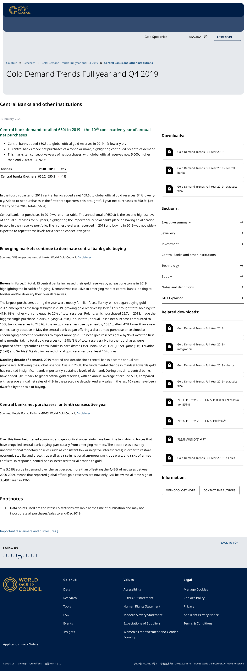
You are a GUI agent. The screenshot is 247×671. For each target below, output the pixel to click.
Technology (170, 265)
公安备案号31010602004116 (175, 663)
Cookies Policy (194, 598)
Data (66, 589)
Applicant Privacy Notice (201, 615)
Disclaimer (84, 257)
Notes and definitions (178, 287)
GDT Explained (172, 298)
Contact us (8, 663)
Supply (167, 276)
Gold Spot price (156, 37)
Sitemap (22, 663)
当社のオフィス (53, 663)
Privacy (189, 606)
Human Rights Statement (142, 606)
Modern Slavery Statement (143, 615)
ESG (66, 615)
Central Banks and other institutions (189, 255)
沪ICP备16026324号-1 (145, 663)
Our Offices (36, 663)
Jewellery (168, 233)
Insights (69, 632)
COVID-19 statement (138, 598)
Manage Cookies (196, 589)
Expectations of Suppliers (142, 623)
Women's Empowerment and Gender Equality (151, 634)
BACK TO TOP (229, 542)
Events (68, 623)
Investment (170, 244)
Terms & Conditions (198, 623)
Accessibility (132, 589)
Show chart (224, 36)
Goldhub (11, 63)
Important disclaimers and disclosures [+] (30, 531)
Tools (67, 606)
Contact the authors (219, 490)
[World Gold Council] (19, 10)
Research (30, 63)
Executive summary (176, 222)
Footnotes (11, 498)
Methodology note (180, 490)
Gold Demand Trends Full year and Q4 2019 (70, 63)
